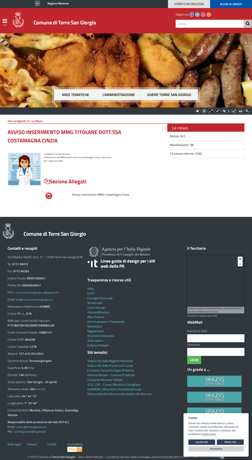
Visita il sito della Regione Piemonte (110, 361)
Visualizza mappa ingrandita (202, 316)
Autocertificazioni (98, 312)
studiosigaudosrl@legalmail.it (30, 432)
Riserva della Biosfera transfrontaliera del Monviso (119, 394)
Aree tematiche (75, 94)
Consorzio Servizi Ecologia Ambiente (110, 370)
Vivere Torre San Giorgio (169, 94)
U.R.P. (91, 293)
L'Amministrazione (123, 110)
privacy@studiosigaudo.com (32, 427)
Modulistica (94, 326)
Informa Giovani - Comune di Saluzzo (111, 375)
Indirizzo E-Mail (197, 331)
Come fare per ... (97, 307)
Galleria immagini (98, 345)
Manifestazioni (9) (181, 145)
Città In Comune (209, 457)
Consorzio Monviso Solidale (105, 379)
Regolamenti (95, 331)
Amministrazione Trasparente (106, 321)
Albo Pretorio (95, 317)
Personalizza (216, 449)
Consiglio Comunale (100, 298)
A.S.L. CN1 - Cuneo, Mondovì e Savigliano (113, 384)
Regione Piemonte (58, 3)
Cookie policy (208, 434)
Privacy (32, 444)
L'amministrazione (119, 94)
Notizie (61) (177, 136)
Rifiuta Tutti (230, 442)
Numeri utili (94, 303)
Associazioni (95, 340)
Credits (51, 444)
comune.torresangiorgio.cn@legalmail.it (37, 292)
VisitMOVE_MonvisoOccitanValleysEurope (114, 389)
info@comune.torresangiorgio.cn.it (34, 300)
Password (193, 344)
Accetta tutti (202, 442)
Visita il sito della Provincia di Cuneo (110, 365)
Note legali (14, 444)
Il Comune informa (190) (185, 153)
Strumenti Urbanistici (100, 336)
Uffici (90, 288)
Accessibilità (75, 444)
